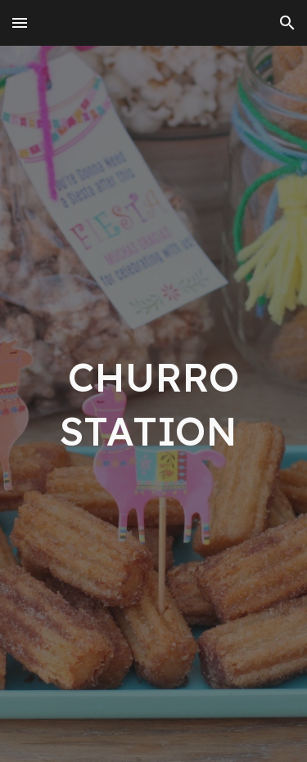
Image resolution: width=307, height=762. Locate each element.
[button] (19, 22)
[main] (154, 403)
